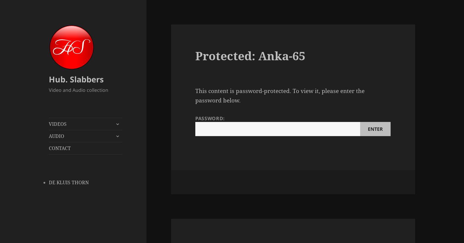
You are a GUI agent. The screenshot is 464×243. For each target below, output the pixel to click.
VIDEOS (58, 124)
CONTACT (60, 148)
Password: (293, 125)
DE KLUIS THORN (69, 182)
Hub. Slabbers (76, 79)
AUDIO (56, 136)
